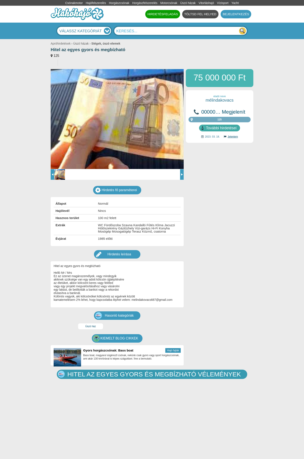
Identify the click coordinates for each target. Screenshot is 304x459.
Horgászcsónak (119, 3)
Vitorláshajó (206, 3)
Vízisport (222, 3)
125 (56, 55)
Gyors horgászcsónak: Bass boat (108, 350)
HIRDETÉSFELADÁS (162, 14)
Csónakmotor (74, 3)
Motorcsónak (168, 3)
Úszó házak (188, 3)
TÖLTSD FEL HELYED (200, 14)
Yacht (235, 3)
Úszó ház (90, 326)
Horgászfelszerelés (144, 3)
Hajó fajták (173, 350)
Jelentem (233, 136)
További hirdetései (221, 128)
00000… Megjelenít (223, 111)
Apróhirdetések (61, 43)
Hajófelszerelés (96, 3)
